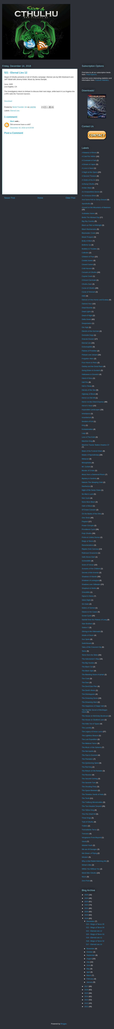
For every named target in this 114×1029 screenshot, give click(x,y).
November (91, 949)
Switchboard (86, 643)
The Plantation (87, 759)
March (89, 975)
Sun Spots (86, 639)
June (89, 965)
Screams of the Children (91, 569)
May (88, 969)
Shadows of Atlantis (89, 577)
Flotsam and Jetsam (89, 355)
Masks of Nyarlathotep (90, 455)
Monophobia (86, 463)
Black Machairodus (89, 229)
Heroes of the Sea (89, 390)
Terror (84, 651)
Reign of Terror (87, 541)
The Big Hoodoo (88, 663)
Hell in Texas (86, 386)
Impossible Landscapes (91, 410)
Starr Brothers (87, 624)
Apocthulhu (86, 204)
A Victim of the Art (88, 180)
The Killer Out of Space (91, 724)
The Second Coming (90, 779)
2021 (86, 908)
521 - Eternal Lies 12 (94, 931)
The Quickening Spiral (90, 763)
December (91, 921)
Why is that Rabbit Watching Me (94, 861)
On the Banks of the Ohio (91, 514)
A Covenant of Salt (89, 160)
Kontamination (87, 429)
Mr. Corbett (86, 467)
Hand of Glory (87, 378)
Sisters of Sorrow (88, 608)
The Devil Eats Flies (89, 686)
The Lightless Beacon (90, 736)
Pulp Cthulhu (87, 533)
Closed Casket (87, 264)
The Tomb (85, 798)
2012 (86, 1003)
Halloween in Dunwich (90, 374)
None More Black (88, 502)
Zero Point (86, 881)
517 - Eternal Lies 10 (94, 944)
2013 (86, 1000)
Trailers (84, 826)
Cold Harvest (87, 268)
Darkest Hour (87, 304)
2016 (86, 990)
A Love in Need (87, 168)
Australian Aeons (88, 213)
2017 (86, 986)
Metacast (85, 459)
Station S (85, 627)
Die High (85, 327)
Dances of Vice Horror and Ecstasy (95, 300)
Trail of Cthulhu (87, 822)
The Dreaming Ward (89, 702)
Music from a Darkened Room (93, 474)
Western (85, 857)
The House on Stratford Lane (93, 720)
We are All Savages (89, 849)
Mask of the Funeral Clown (92, 451)
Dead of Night (87, 315)
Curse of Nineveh (88, 292)
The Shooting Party (89, 787)
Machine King (87, 441)
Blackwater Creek (88, 233)
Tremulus (85, 834)
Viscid (84, 841)
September (91, 955)
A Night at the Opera (89, 172)
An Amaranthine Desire (91, 192)
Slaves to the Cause (89, 612)
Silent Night (86, 600)
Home (40, 198)
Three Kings (86, 818)
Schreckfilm (86, 561)
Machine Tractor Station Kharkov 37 (95, 445)
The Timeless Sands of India (93, 794)
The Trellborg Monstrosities (92, 802)
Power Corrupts (88, 525)
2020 (86, 912)
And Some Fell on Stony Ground (94, 200)
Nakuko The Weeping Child (92, 482)
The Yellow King (88, 810)
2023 (86, 902)
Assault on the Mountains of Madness (96, 207)
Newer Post (9, 198)
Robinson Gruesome (90, 553)
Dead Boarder (87, 308)
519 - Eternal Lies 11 (94, 938)
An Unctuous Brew (89, 196)
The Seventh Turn (88, 783)
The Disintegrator (88, 694)
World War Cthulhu (89, 873)
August (89, 959)
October (90, 952)
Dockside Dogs (87, 335)
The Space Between (89, 790)
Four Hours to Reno (89, 363)
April (89, 972)
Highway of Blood (88, 394)
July (88, 962)
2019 (86, 915)
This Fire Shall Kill (89, 814)
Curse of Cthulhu (88, 288)
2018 (86, 918)
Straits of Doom (88, 635)
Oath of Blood (87, 506)
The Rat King (87, 767)
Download (8, 101)
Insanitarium (86, 417)
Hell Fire (85, 382)
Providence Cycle (88, 529)
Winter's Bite (86, 865)
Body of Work (87, 241)
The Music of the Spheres (91, 747)
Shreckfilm (86, 592)
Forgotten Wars (88, 359)
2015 (86, 993)
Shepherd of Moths (89, 588)
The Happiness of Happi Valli (93, 706)
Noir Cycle (86, 498)
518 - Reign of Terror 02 (95, 941)
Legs (84, 433)
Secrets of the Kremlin (90, 573)
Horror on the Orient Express (93, 402)
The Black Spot (87, 671)
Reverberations (87, 545)
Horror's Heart (87, 406)
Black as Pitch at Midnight (92, 225)
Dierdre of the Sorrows (90, 331)
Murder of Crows (88, 470)
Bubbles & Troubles (89, 249)
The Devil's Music (88, 690)
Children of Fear (88, 257)
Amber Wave (87, 188)
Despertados (87, 323)
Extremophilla (87, 347)
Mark (12, 121)
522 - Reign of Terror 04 (95, 927)
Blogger (63, 1024)
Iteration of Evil (87, 421)
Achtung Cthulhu (88, 184)
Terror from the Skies (90, 655)
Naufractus (86, 486)
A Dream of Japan (89, 164)
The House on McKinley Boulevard (95, 716)
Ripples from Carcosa (90, 549)
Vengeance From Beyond (91, 837)
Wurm (84, 877)
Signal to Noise (87, 596)
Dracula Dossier (88, 339)
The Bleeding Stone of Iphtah (93, 675)
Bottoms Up (86, 245)
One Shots (86, 518)
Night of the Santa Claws (91, 490)
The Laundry (86, 728)
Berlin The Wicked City (90, 217)
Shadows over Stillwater (91, 584)
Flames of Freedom (89, 351)
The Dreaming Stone (90, 698)
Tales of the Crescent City (91, 647)
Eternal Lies (14, 111)
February (90, 979)
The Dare (85, 682)
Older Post (70, 198)
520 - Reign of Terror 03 (95, 934)
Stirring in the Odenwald (91, 631)
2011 (86, 1007)
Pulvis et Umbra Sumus (91, 537)
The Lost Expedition (89, 739)
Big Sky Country (88, 221)
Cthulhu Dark (87, 284)
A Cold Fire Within (89, 156)
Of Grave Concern (89, 510)
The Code (85, 679)
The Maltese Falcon (89, 743)
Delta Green (86, 319)
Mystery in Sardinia (89, 478)
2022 (86, 905)
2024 (86, 898)
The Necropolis (87, 751)
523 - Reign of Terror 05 (95, 924)
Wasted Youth (87, 845)
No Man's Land (87, 494)
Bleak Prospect (87, 237)
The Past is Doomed (89, 755)
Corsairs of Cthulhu (89, 272)
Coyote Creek (87, 276)
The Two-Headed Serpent (92, 806)
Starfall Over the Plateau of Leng (94, 620)
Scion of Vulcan (88, 565)
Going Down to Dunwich (91, 370)
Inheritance (86, 414)
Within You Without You (91, 869)
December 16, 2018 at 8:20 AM (22, 128)
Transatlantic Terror (89, 830)
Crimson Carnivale (89, 280)
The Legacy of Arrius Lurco (92, 732)
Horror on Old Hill (88, 398)
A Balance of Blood (89, 153)
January (90, 982)
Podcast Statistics (102, 80)
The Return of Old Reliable (92, 771)
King (83, 425)
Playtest (85, 522)
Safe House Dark (88, 557)
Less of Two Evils (88, 437)
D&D (83, 296)
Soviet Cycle (86, 616)
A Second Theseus (89, 176)
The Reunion (87, 775)
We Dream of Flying (89, 853)
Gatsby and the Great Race (92, 366)
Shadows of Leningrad (90, 580)
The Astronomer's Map (90, 659)
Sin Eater (85, 604)
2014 (86, 996)
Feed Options (91, 74)
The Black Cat (87, 667)
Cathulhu (85, 253)
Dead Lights (86, 312)
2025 (86, 895)
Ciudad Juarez (87, 260)
